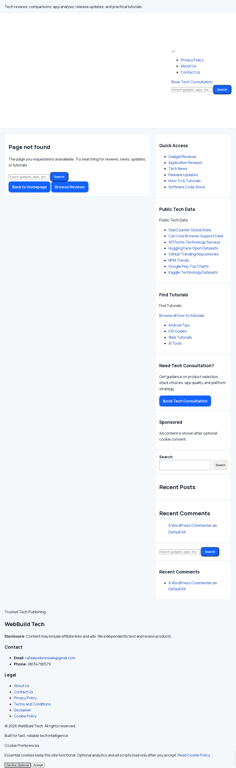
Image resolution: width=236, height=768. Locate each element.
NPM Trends (178, 260)
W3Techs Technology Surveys (194, 242)
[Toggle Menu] (173, 51)
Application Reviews (185, 162)
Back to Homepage (29, 186)
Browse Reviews (70, 186)
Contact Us (190, 72)
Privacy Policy (192, 60)
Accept (38, 765)
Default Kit (177, 532)
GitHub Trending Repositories (193, 254)
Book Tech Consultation (191, 81)
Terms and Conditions (32, 704)
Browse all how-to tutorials (181, 315)
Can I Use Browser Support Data (195, 235)
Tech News (177, 168)
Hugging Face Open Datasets (193, 248)
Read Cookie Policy (194, 755)
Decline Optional (17, 765)
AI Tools (175, 343)
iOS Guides (177, 331)
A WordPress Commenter (190, 525)
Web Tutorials (180, 337)
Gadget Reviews (182, 156)
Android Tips (179, 325)
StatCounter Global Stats (189, 229)
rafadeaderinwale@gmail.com (50, 657)
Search (222, 89)
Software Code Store (186, 186)
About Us (188, 66)
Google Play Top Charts (188, 266)
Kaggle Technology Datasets (193, 272)
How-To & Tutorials (184, 180)
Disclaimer (22, 710)
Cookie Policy (25, 716)
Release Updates (183, 174)
